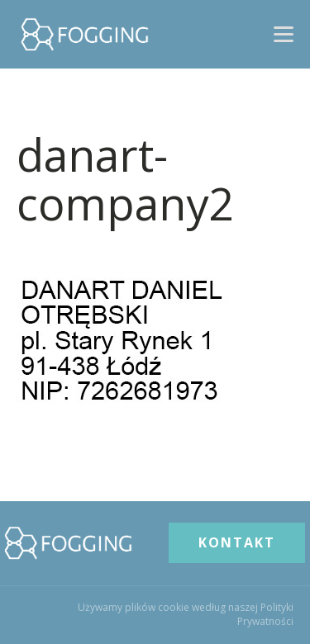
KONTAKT (236, 542)
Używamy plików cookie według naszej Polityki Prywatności (185, 614)
